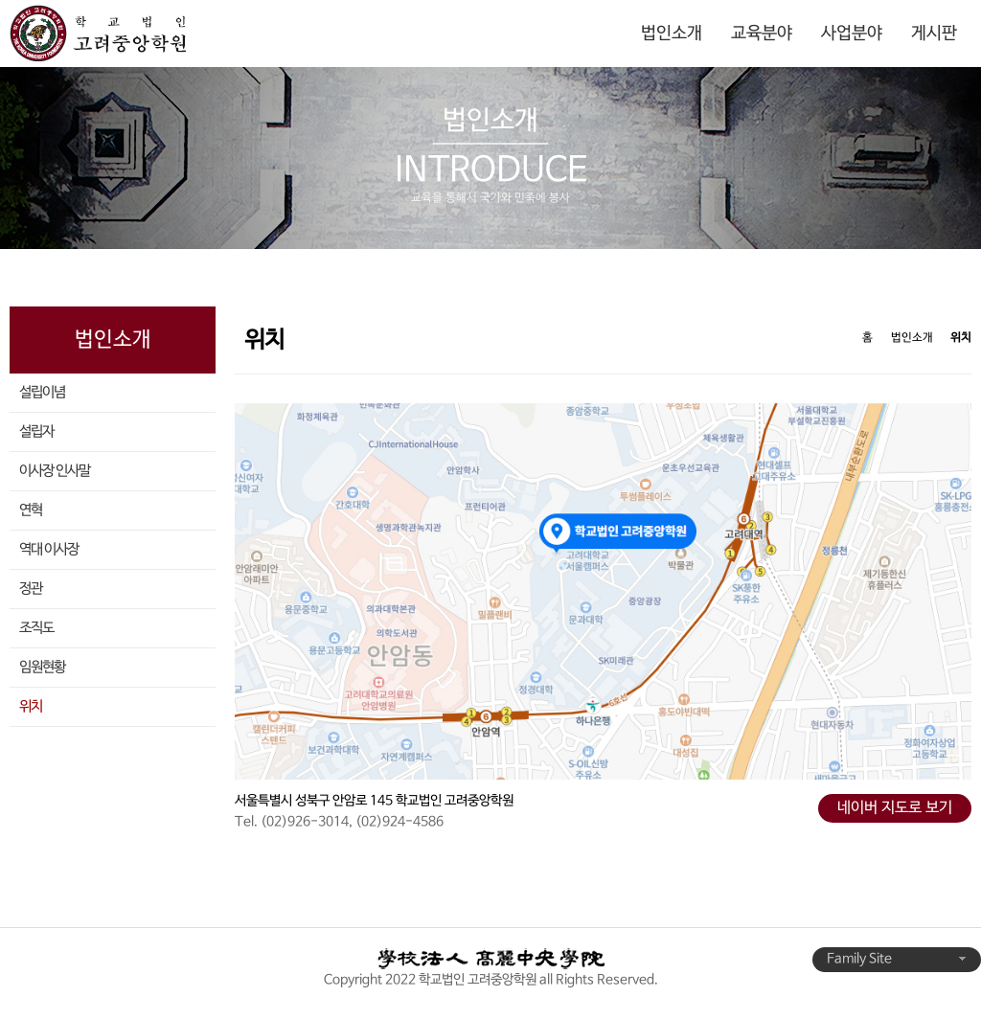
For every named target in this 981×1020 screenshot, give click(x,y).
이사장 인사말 (54, 471)
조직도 (36, 628)
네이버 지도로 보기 (894, 808)
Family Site (897, 959)
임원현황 (42, 667)
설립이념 (42, 392)
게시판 (934, 33)
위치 (30, 706)
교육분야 (761, 33)
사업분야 (851, 33)
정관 (30, 589)
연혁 (30, 510)
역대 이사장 (49, 549)
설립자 (36, 432)
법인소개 (671, 33)
